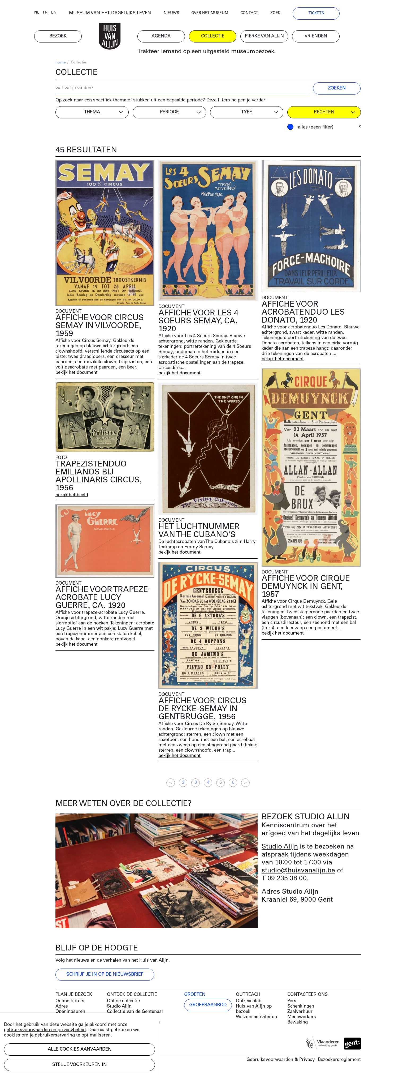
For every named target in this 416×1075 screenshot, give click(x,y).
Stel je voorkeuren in (79, 1065)
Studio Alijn (280, 848)
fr (66, 14)
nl (57, 14)
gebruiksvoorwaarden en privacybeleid (45, 1030)
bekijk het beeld (72, 496)
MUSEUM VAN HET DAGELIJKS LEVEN (131, 14)
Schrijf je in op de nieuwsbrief (104, 976)
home (60, 64)
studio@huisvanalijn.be (298, 872)
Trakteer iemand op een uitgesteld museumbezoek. (227, 53)
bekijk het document (76, 374)
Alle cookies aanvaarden (79, 1049)
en (75, 14)
